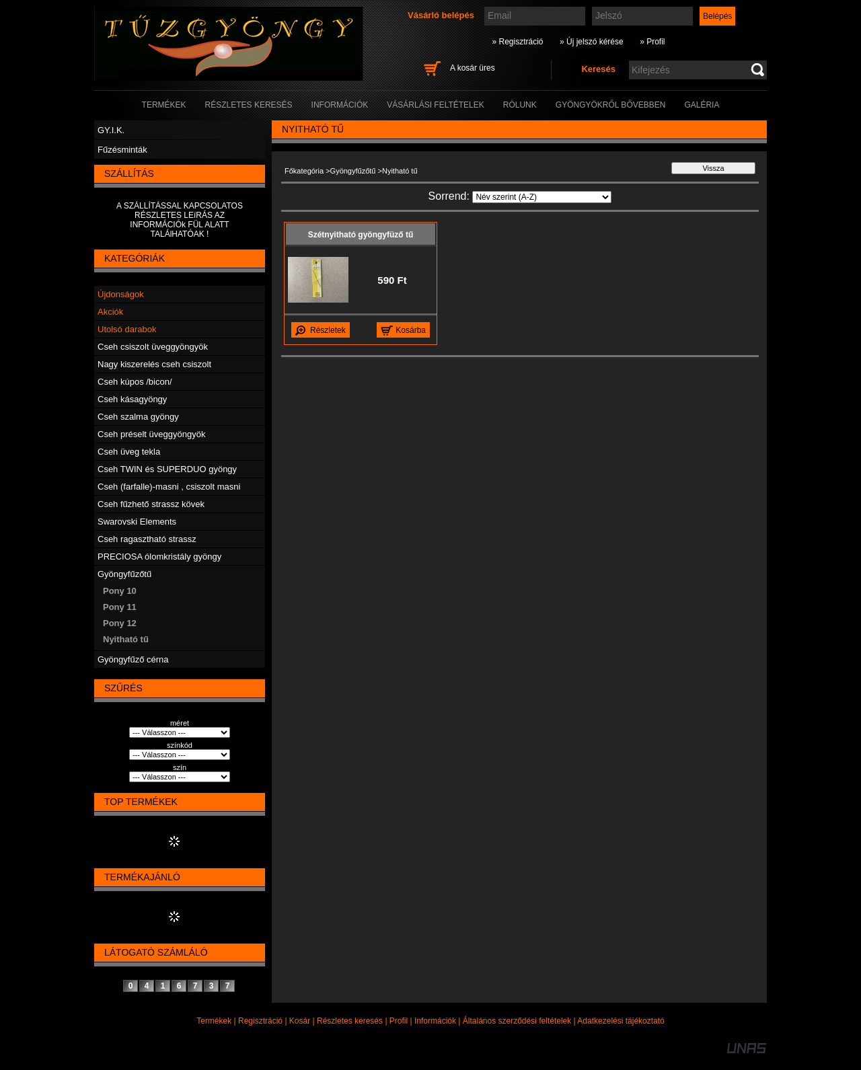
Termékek (213, 1021)
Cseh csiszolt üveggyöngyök (153, 347)
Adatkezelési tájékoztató (620, 1021)
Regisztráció (260, 1021)
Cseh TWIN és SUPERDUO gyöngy (167, 469)
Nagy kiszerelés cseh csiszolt (154, 364)
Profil (398, 1021)
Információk (435, 1021)
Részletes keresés (350, 1021)
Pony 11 (120, 607)
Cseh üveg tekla (129, 452)
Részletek (328, 330)
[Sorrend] (541, 197)
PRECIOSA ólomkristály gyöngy (159, 556)
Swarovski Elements (137, 522)
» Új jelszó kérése (592, 41)
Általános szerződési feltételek (517, 1021)
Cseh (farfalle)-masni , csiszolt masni (169, 487)
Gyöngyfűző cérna (133, 659)
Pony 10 (120, 591)
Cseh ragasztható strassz (147, 539)
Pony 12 (120, 623)
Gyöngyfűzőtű (124, 574)
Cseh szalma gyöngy (138, 417)
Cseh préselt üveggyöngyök (151, 434)
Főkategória (304, 171)
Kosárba (411, 330)
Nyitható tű (126, 639)
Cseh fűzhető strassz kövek (151, 504)
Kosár (299, 1021)
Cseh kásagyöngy (132, 399)
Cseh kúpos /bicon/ (135, 382)
